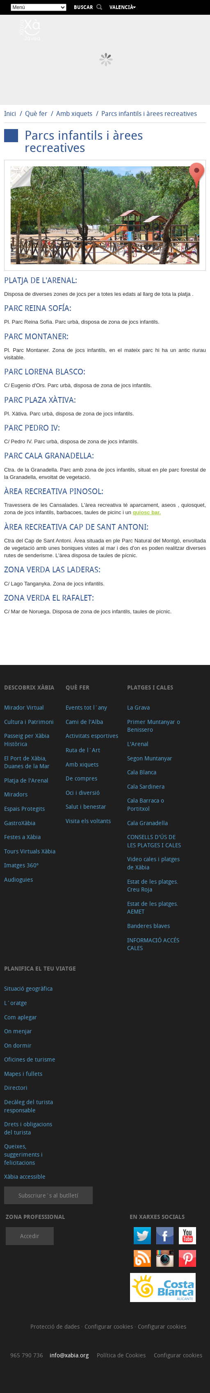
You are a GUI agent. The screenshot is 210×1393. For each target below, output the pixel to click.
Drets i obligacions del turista (28, 1128)
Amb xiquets (74, 113)
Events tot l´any (86, 707)
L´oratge (15, 1003)
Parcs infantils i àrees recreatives (149, 113)
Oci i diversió (83, 792)
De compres (81, 778)
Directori (15, 1087)
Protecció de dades (55, 1326)
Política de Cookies (121, 1355)
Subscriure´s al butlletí (48, 1195)
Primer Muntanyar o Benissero (153, 726)
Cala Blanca (141, 772)
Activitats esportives (92, 736)
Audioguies (18, 879)
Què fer (36, 113)
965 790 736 (26, 1355)
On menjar (18, 1031)
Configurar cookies (109, 1326)
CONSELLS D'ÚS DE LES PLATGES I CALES (154, 841)
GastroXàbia (19, 823)
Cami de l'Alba (84, 722)
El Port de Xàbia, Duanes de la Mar (27, 762)
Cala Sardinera (145, 786)
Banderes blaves (148, 926)
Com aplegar (20, 1017)
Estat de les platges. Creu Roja (152, 886)
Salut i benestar (86, 806)
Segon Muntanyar (149, 758)
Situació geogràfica (28, 988)
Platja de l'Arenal (26, 780)
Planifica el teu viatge (40, 968)
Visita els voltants (88, 821)
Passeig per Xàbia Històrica (26, 740)
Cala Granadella (147, 823)
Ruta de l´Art (83, 750)
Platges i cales (150, 687)
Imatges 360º (21, 865)
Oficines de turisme (29, 1059)
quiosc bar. (147, 512)
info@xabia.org (69, 1355)
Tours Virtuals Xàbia (29, 851)
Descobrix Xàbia (29, 687)
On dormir (18, 1045)
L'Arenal (137, 744)
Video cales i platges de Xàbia (153, 863)
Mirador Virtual (24, 707)
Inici (10, 113)
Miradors (15, 794)
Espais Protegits (24, 808)
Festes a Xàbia (22, 837)
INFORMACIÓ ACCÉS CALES (153, 944)
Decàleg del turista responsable (28, 1106)
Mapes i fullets (23, 1074)
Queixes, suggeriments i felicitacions (23, 1154)
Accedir (29, 1236)
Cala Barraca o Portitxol (145, 804)
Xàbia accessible (25, 1176)
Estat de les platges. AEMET (152, 908)
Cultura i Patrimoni (29, 722)
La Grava (138, 707)
